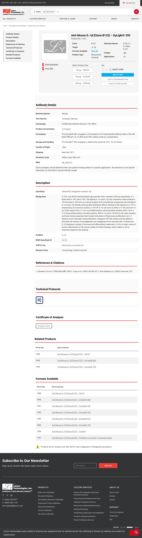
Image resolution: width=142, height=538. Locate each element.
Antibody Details (12, 34)
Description (10, 41)
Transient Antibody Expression (85, 516)
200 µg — (82, 83)
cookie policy (9, 534)
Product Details (12, 37)
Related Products (13, 55)
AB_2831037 (67, 162)
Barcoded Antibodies (45, 496)
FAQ (110, 519)
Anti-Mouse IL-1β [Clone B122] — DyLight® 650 (76, 360)
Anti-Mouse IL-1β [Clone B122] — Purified (69, 431)
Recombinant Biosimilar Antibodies (50, 500)
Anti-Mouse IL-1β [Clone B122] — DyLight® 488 (71, 400)
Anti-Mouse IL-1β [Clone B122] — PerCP (73, 354)
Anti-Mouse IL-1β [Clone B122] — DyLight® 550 (71, 406)
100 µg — (82, 77)
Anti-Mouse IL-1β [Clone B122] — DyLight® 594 (71, 412)
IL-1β (64, 235)
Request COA (44, 326)
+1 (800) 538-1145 (9, 503)
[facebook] (3, 495)
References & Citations (15, 44)
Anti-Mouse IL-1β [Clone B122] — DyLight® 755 (76, 367)
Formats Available (13, 58)
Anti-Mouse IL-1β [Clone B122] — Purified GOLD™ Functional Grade (82, 438)
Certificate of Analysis (15, 51)
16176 (64, 240)
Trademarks (113, 516)
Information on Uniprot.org (72, 245)
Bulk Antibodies (46, 492)
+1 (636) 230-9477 (9, 499)
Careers (112, 500)
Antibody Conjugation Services (85, 502)
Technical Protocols (14, 48)
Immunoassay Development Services (87, 498)
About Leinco (114, 492)
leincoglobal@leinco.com (12, 506)
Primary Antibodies (45, 510)
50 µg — (82, 70)
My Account (109, 3)
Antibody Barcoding (81, 509)
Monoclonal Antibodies (46, 507)
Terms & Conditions (116, 512)
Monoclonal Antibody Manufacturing (87, 506)
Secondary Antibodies (46, 514)
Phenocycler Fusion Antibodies (49, 503)
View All (94, 51)
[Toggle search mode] (44, 12)
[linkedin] (11, 495)
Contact (112, 496)
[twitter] (7, 495)
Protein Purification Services (84, 520)
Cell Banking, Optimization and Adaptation (89, 513)
